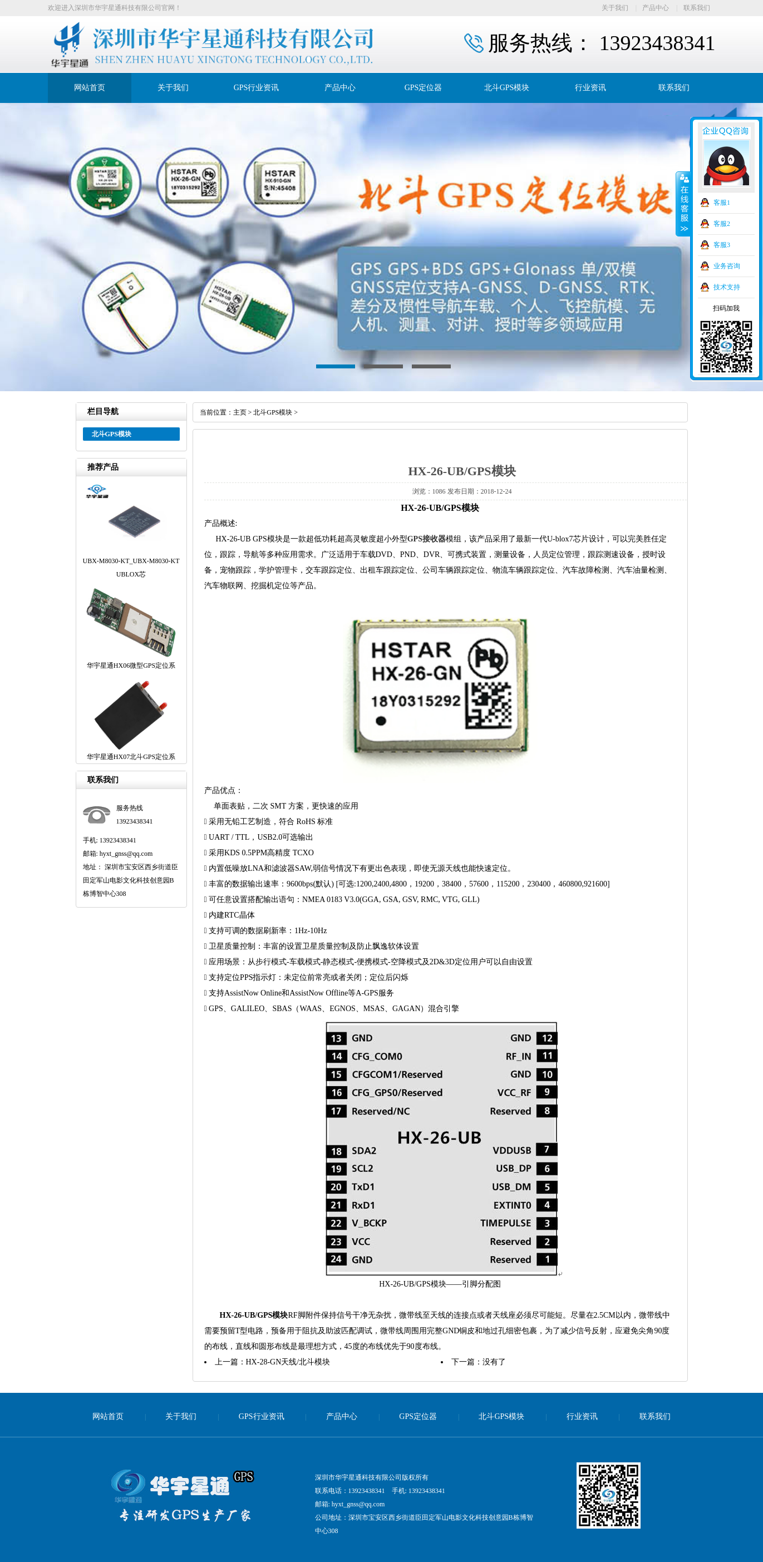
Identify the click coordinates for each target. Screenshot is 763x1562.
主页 (240, 412)
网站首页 (89, 87)
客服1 (721, 202)
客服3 (721, 245)
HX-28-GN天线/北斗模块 (288, 1362)
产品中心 (655, 8)
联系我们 (696, 8)
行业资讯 (590, 87)
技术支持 (726, 287)
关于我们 (615, 8)
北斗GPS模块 (507, 87)
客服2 (721, 224)
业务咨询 (726, 266)
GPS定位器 (423, 87)
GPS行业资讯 (256, 87)
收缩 (683, 204)
